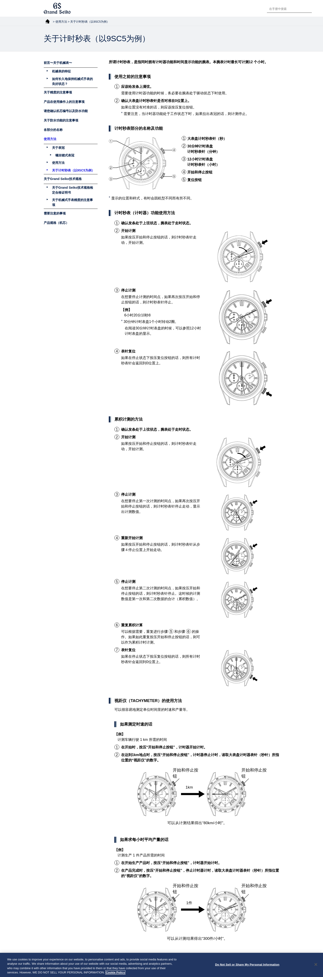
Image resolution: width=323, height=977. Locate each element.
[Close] (316, 969)
